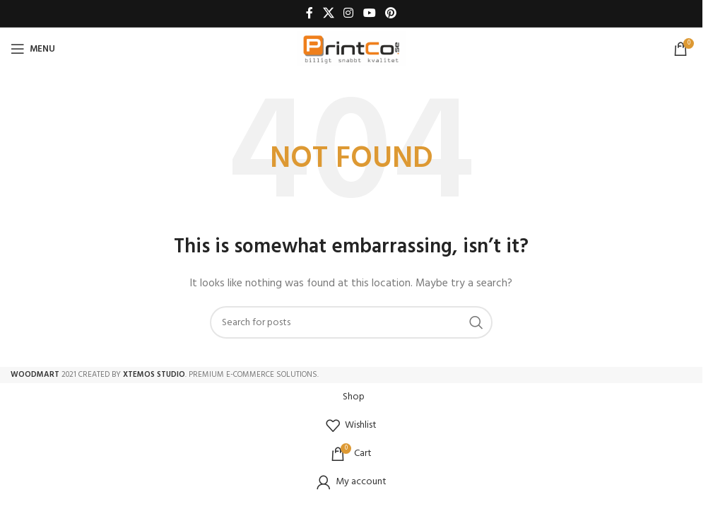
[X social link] (328, 13)
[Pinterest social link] (390, 13)
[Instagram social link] (348, 13)
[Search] (351, 322)
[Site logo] (351, 49)
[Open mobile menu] (33, 49)
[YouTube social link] (369, 13)
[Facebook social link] (309, 13)
